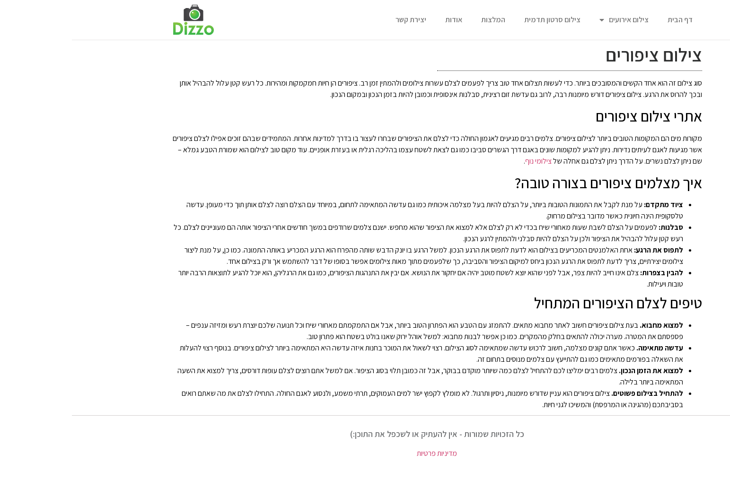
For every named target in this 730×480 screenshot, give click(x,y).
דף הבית (608, 20)
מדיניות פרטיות (365, 453)
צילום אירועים (552, 19)
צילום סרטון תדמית (480, 20)
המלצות (421, 20)
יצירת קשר (339, 20)
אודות (381, 20)
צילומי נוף (466, 161)
